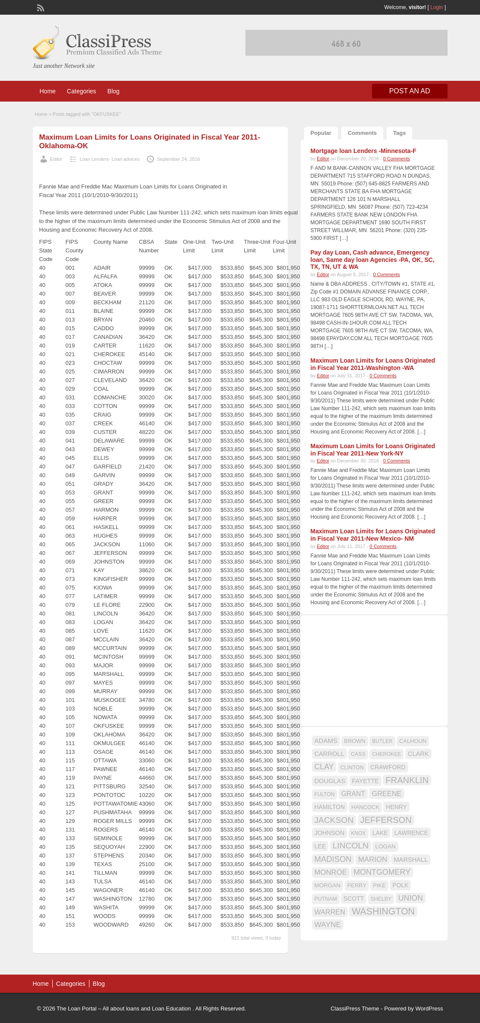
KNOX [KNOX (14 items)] (358, 833)
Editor (56, 159)
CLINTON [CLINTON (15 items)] (352, 768)
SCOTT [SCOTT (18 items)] (353, 898)
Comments (362, 133)
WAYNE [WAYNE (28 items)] (328, 924)
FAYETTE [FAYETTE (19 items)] (365, 781)
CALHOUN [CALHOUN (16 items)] (412, 741)
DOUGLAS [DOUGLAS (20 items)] (330, 781)
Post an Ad (409, 91)
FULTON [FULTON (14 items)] (325, 794)
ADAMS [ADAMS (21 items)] (326, 740)
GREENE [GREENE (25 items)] (386, 793)
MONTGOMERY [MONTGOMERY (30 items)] (381, 872)
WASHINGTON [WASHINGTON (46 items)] (383, 911)
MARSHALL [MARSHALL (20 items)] (411, 859)
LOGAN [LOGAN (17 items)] (385, 846)
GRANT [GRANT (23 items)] (353, 793)
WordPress (429, 1008)
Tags (399, 133)
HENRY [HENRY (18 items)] (396, 806)
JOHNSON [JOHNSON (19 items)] (330, 832)
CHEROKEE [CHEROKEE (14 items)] (386, 754)
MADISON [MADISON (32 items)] (333, 859)
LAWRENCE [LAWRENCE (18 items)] (411, 832)
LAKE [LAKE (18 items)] (380, 832)
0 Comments (396, 158)
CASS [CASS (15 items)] (358, 754)
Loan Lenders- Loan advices (109, 159)
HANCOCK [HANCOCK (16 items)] (365, 807)
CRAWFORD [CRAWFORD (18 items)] (387, 767)
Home (48, 91)
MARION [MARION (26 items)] (372, 859)
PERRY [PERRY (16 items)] (356, 885)
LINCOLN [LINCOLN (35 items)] (351, 845)
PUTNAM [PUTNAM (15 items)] (326, 899)
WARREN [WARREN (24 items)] (330, 912)
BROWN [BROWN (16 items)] (355, 741)
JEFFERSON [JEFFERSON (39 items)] (386, 820)
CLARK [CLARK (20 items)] (418, 753)
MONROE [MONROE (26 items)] (331, 872)
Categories (81, 91)
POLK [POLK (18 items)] (400, 885)
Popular (321, 133)
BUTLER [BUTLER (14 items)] (382, 741)
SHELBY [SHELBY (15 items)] (381, 899)
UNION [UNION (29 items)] (410, 898)
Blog (114, 91)
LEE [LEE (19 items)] (320, 846)
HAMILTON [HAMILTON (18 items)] (330, 806)
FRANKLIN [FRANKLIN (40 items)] (407, 780)
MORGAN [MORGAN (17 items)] (328, 885)
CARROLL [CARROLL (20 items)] (329, 753)
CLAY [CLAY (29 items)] (324, 766)
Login (436, 7)
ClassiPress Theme (355, 1008)
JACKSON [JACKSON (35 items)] (334, 820)
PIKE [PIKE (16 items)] (379, 885)
